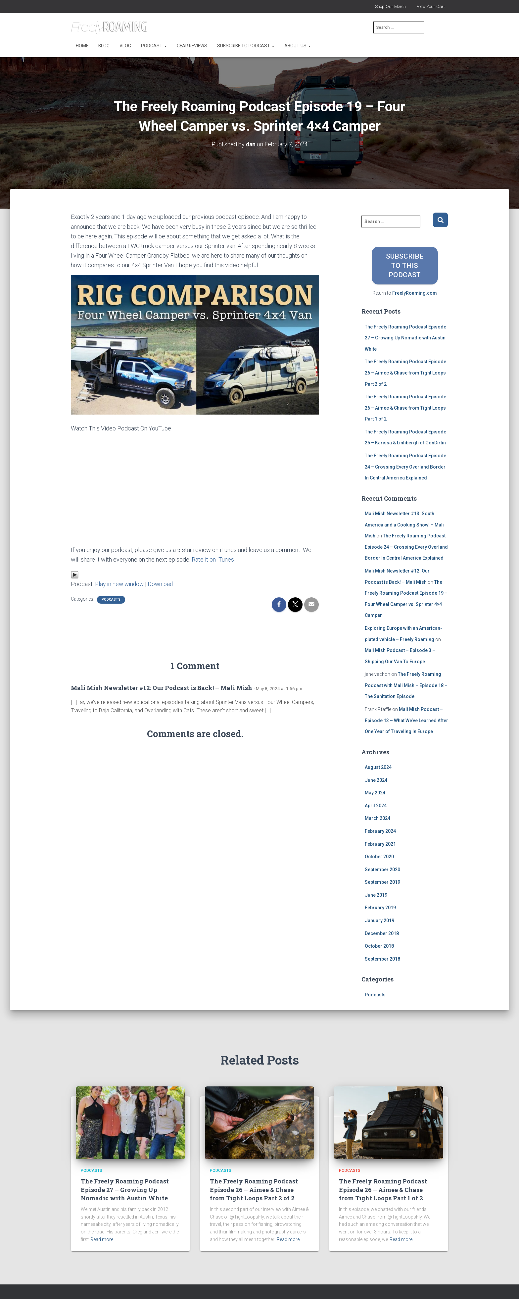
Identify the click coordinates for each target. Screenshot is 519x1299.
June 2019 (376, 895)
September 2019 (382, 882)
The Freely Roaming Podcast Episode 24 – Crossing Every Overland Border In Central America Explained (405, 466)
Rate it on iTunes (213, 559)
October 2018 (379, 946)
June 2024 (376, 779)
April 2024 (376, 805)
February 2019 (380, 907)
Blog (104, 45)
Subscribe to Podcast (245, 45)
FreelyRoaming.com (414, 293)
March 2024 (377, 818)
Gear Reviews (192, 45)
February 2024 (380, 831)
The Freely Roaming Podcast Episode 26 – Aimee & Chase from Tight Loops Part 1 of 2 (405, 408)
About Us (297, 45)
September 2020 (382, 869)
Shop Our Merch (390, 6)
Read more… (103, 1239)
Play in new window (120, 583)
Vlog (125, 45)
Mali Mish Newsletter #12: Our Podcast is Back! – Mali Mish (161, 687)
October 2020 (379, 856)
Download (162, 583)
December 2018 (382, 933)
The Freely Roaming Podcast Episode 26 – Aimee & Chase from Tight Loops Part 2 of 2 (405, 372)
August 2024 (378, 767)
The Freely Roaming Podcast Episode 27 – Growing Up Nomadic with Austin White (405, 337)
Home (82, 45)
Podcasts (111, 599)
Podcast (154, 45)
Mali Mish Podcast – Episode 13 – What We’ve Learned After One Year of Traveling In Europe (406, 720)
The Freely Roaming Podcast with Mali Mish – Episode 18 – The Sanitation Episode (406, 685)
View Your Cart (431, 6)
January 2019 (379, 920)
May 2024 (375, 792)
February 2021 (380, 843)
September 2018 (382, 959)
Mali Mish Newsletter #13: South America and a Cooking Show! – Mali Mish (404, 524)
